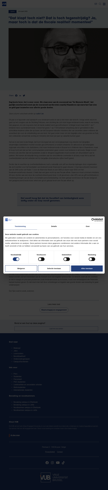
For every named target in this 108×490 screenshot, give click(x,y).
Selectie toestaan (54, 268)
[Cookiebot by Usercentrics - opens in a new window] (93, 220)
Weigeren (21, 268)
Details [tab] (54, 226)
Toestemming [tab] (20, 226)
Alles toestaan (87, 268)
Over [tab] (88, 226)
